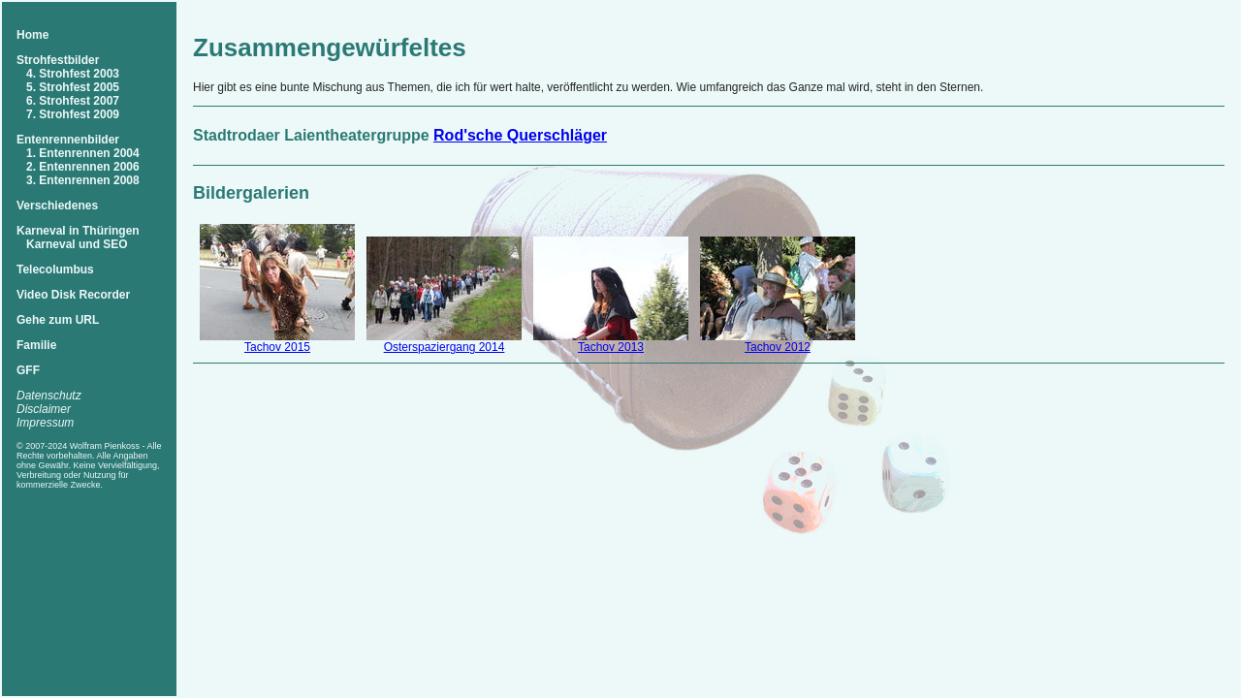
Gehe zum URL (57, 320)
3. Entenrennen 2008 (83, 180)
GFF (28, 370)
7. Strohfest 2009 (72, 114)
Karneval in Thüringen (78, 231)
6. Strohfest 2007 (72, 101)
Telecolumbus (55, 269)
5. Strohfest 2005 (72, 87)
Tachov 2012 (778, 347)
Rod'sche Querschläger (520, 135)
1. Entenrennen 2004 (83, 153)
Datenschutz (48, 395)
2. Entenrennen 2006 (83, 167)
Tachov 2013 (611, 347)
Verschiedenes (57, 205)
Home (32, 35)
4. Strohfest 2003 (72, 73)
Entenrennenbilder (67, 139)
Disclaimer (43, 409)
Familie (36, 345)
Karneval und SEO (77, 244)
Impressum (45, 422)
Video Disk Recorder (73, 294)
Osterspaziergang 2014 (444, 347)
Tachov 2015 (277, 347)
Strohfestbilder (57, 60)
